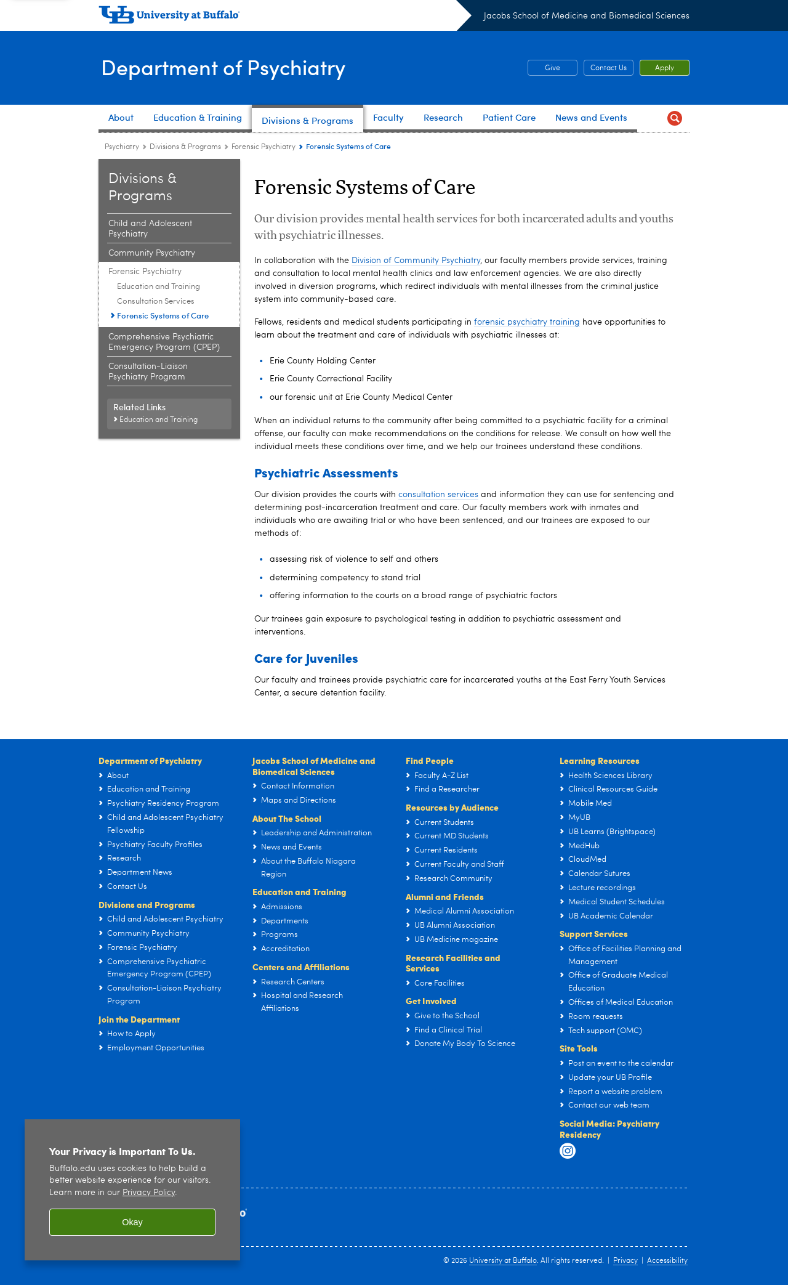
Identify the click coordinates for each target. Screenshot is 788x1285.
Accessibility (667, 1261)
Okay (132, 1222)
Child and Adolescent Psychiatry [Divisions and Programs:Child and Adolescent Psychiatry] (150, 228)
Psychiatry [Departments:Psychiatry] (122, 147)
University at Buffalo (503, 1261)
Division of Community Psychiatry (416, 260)
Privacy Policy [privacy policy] (149, 1193)
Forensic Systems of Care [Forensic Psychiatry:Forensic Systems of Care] (163, 315)
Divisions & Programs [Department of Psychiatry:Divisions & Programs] (185, 147)
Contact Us (608, 68)
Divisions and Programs (146, 904)
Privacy (625, 1261)
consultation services (438, 494)
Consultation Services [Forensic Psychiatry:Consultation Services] (156, 302)
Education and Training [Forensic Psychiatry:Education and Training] (158, 287)
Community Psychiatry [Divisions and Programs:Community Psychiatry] (151, 253)
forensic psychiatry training (527, 322)
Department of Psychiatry (228, 67)
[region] (132, 1189)
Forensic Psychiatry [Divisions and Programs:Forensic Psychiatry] (263, 147)
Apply (664, 68)
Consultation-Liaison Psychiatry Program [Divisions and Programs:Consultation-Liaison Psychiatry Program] (148, 371)
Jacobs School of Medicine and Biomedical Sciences (587, 16)
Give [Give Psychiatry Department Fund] (544, 68)
